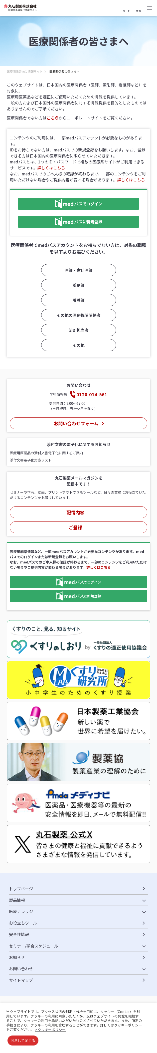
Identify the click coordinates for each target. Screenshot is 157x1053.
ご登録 (75, 527)
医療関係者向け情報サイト (25, 71)
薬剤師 (79, 285)
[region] (78, 73)
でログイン (60, 203)
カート (126, 10)
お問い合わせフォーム (75, 423)
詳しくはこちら (51, 168)
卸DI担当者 (79, 330)
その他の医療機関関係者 (79, 315)
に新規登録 (60, 221)
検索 (138, 10)
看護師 (79, 300)
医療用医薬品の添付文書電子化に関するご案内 (46, 452)
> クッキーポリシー (50, 1029)
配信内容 (75, 512)
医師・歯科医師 (79, 270)
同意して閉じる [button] (23, 1040)
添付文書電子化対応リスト (31, 460)
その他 (79, 345)
